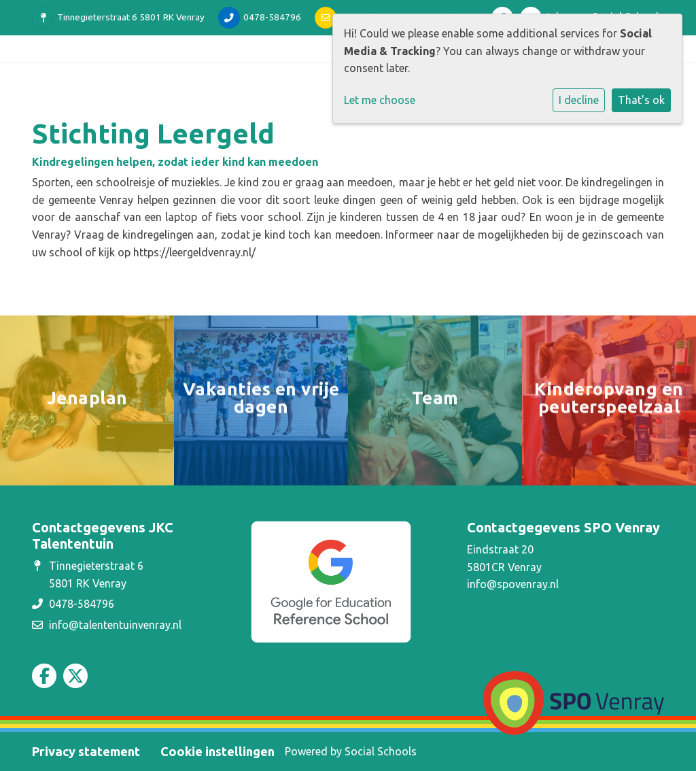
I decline (579, 100)
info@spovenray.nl (513, 584)
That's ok (641, 100)
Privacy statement (86, 751)
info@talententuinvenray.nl (115, 625)
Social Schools (381, 751)
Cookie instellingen (217, 751)
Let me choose (379, 100)
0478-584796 (272, 17)
